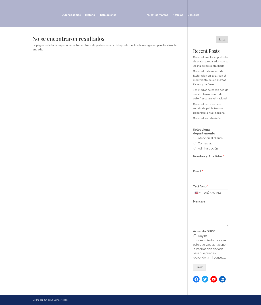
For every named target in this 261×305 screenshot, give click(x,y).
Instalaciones (109, 14)
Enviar (199, 267)
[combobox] (197, 192)
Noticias (176, 14)
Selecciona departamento (204, 131)
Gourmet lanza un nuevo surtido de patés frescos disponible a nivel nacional (209, 108)
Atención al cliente (210, 138)
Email (198, 171)
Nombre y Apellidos (208, 156)
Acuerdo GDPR (204, 231)
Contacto (192, 14)
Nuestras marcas (156, 14)
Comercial (205, 143)
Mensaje (199, 201)
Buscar (222, 39)
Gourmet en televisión (207, 118)
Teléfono (200, 186)
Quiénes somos (72, 14)
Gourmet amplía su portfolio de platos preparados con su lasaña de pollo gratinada (210, 61)
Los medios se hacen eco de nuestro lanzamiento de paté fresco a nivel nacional (210, 94)
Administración (208, 148)
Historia (91, 14)
